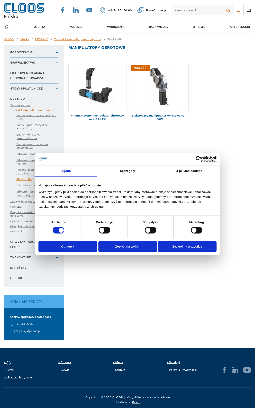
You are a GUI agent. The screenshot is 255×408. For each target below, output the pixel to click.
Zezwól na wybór (127, 246)
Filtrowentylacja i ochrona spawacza (27, 75)
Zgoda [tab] (66, 171)
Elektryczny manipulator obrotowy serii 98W (159, 117)
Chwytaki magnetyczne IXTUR (30, 244)
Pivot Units (115, 39)
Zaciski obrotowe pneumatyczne (28, 136)
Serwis (65, 369)
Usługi (16, 278)
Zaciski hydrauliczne (24, 201)
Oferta (40, 27)
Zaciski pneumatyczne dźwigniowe (32, 145)
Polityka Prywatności (183, 369)
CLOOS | (118, 397)
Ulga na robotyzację (19, 377)
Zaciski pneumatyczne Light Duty (36, 116)
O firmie (194, 27)
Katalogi (174, 362)
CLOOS (9, 39)
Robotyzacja (21, 52)
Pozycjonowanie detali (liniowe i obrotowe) (32, 214)
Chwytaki (16, 206)
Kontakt (120, 369)
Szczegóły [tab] (127, 171)
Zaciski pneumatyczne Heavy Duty (32, 126)
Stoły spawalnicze (26, 88)
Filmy (10, 369)
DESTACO (41, 39)
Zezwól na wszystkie (187, 246)
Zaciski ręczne (20, 105)
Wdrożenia (113, 27)
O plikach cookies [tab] (189, 171)
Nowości (16, 231)
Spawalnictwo (22, 62)
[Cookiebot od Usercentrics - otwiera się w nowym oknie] (199, 159)
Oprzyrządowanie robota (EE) (30, 221)
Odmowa (67, 246)
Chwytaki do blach (23, 226)
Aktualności (234, 27)
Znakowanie (20, 257)
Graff (136, 402)
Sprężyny (18, 268)
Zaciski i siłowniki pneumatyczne (77, 39)
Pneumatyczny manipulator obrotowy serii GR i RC (97, 117)
